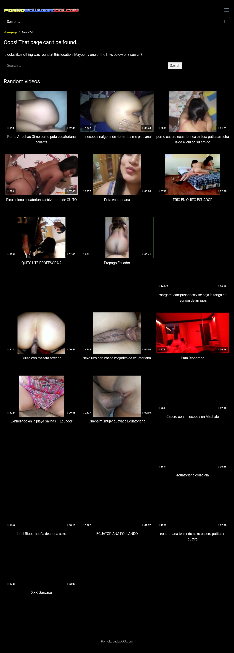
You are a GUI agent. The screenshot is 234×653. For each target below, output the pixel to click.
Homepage (10, 32)
